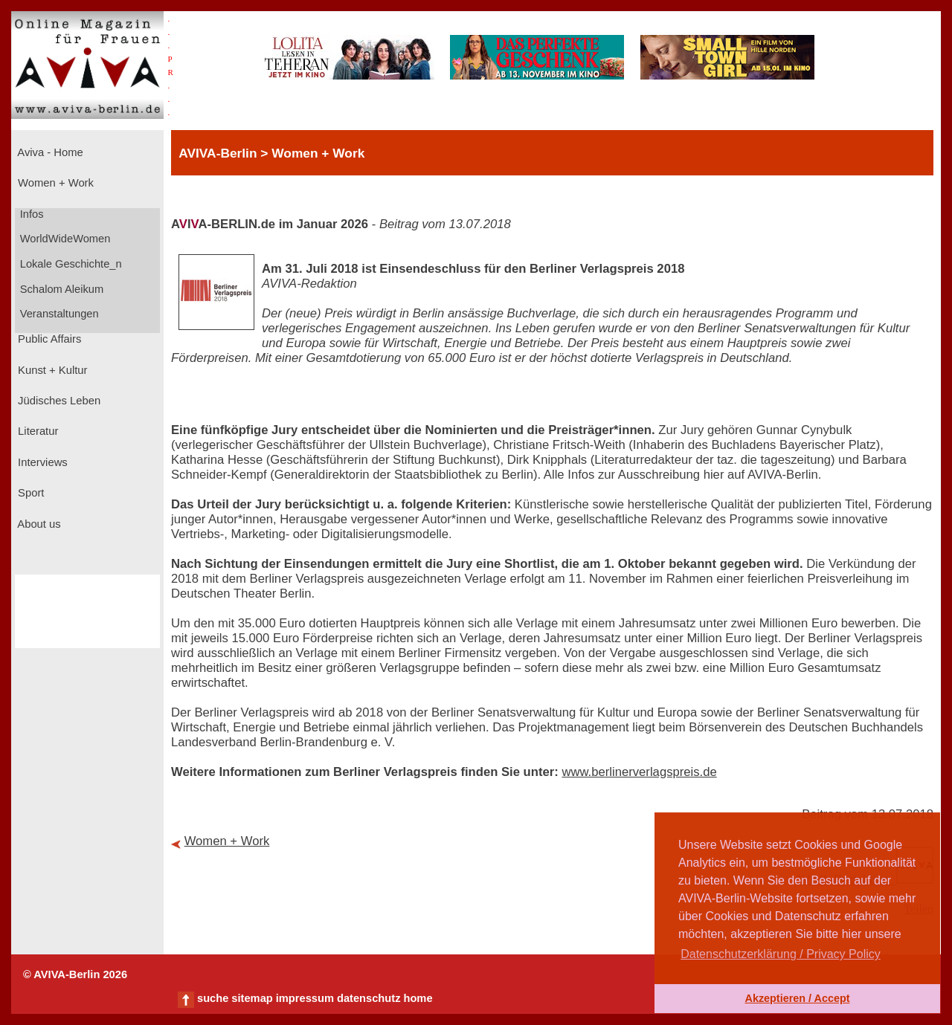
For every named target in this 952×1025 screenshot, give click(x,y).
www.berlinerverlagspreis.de (639, 772)
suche (212, 998)
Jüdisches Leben (57, 401)
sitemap (251, 998)
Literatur (36, 431)
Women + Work (54, 183)
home (417, 998)
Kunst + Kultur (51, 370)
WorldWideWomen (64, 239)
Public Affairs (48, 339)
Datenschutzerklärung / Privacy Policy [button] (781, 954)
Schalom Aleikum (60, 289)
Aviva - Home (49, 152)
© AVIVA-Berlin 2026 (75, 974)
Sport (29, 493)
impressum (305, 998)
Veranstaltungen (58, 314)
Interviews (41, 462)
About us (38, 524)
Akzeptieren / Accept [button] (796, 998)
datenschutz (369, 998)
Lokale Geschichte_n (69, 264)
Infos (30, 214)
